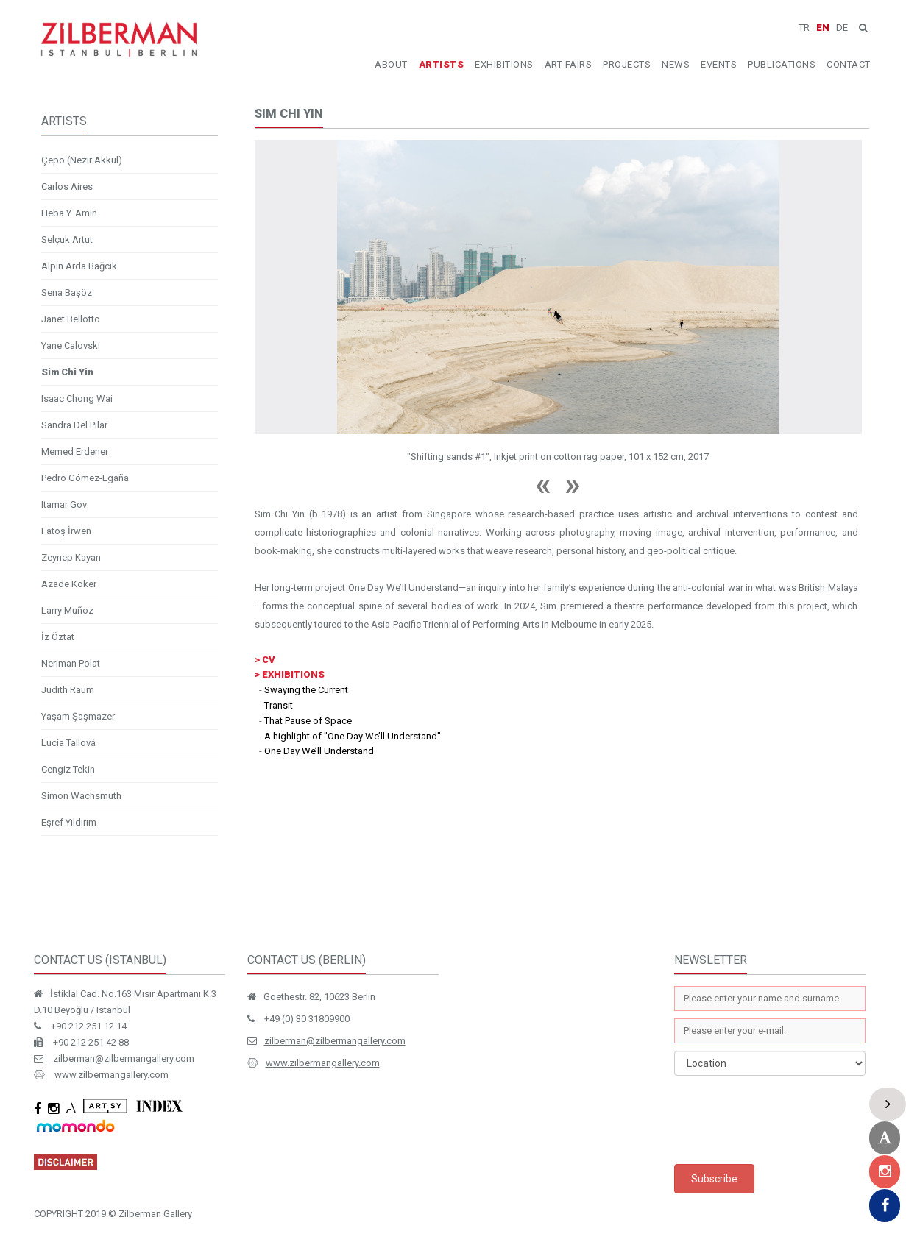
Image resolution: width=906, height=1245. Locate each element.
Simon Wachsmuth (81, 795)
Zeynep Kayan (71, 557)
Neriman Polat (70, 663)
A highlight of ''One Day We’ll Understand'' (352, 736)
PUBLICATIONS (781, 64)
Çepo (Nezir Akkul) (81, 160)
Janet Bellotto (70, 318)
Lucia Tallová (68, 742)
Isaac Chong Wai (77, 398)
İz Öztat (57, 636)
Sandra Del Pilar (74, 424)
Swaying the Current (306, 689)
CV (268, 659)
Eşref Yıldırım (68, 822)
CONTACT (849, 64)
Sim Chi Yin (67, 371)
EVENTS (719, 64)
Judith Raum (67, 689)
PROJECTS (627, 64)
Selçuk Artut (67, 239)
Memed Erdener (74, 451)
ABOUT (391, 64)
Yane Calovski (70, 345)
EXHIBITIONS (504, 64)
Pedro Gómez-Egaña (85, 477)
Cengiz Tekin (68, 769)
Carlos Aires (67, 186)
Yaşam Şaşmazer (78, 716)
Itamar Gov (64, 504)
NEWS (676, 64)
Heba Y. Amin (69, 213)
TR (804, 27)
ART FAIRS (568, 64)
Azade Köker (68, 583)
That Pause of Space (308, 720)
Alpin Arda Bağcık (79, 266)
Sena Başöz (66, 292)
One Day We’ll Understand (319, 750)
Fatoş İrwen (66, 530)
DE (842, 27)
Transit (278, 705)
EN (822, 27)
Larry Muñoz (67, 610)
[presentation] (786, 1120)
